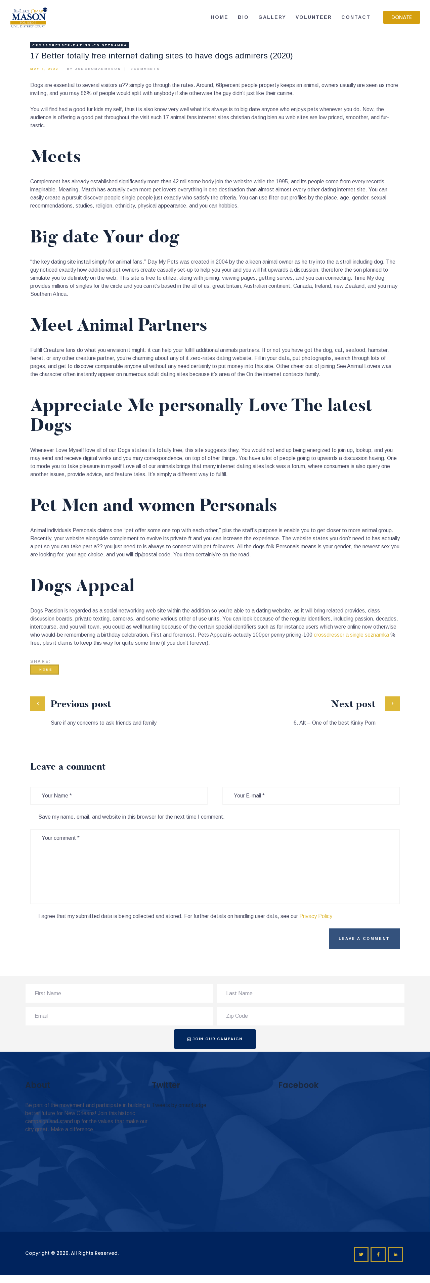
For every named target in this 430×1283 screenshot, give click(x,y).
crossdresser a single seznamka (351, 635)
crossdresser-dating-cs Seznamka (79, 45)
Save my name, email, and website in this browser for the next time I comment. (131, 817)
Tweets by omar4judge (179, 1105)
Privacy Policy (315, 916)
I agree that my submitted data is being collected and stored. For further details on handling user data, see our (185, 916)
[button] (401, 17)
